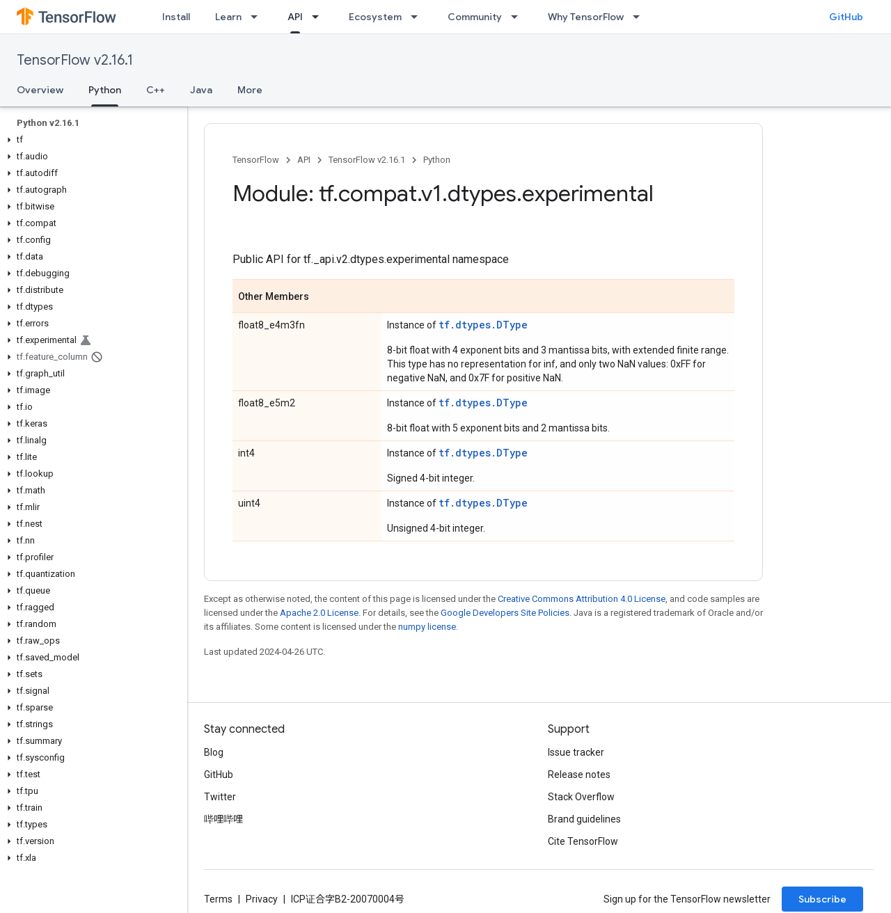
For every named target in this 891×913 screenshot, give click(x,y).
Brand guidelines (584, 819)
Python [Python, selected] (104, 90)
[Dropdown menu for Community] (518, 16)
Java (201, 90)
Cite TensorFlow (583, 841)
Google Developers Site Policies (505, 613)
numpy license (427, 626)
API (303, 159)
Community (475, 16)
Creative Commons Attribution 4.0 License (581, 599)
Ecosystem (375, 16)
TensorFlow (255, 159)
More (249, 90)
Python (436, 159)
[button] (91, 140)
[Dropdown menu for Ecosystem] (418, 16)
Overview (40, 90)
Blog (213, 752)
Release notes (579, 774)
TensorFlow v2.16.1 (75, 60)
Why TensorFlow (586, 16)
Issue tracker (576, 752)
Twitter (220, 796)
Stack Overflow (581, 796)
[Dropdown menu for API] (319, 16)
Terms (218, 899)
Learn (228, 16)
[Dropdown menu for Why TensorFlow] (640, 16)
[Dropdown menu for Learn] (258, 16)
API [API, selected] (295, 16)
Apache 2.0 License (319, 613)
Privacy (262, 899)
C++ (155, 90)
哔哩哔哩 (223, 819)
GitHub (846, 16)
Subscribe (822, 899)
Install (176, 16)
